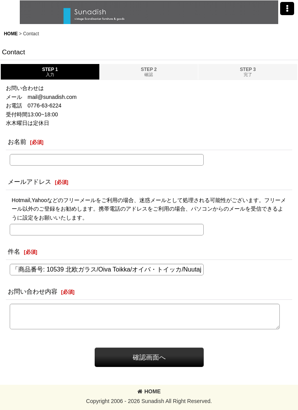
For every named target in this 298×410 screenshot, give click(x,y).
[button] (287, 8)
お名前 (17, 141)
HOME (149, 391)
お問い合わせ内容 (32, 291)
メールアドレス (29, 181)
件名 (14, 251)
